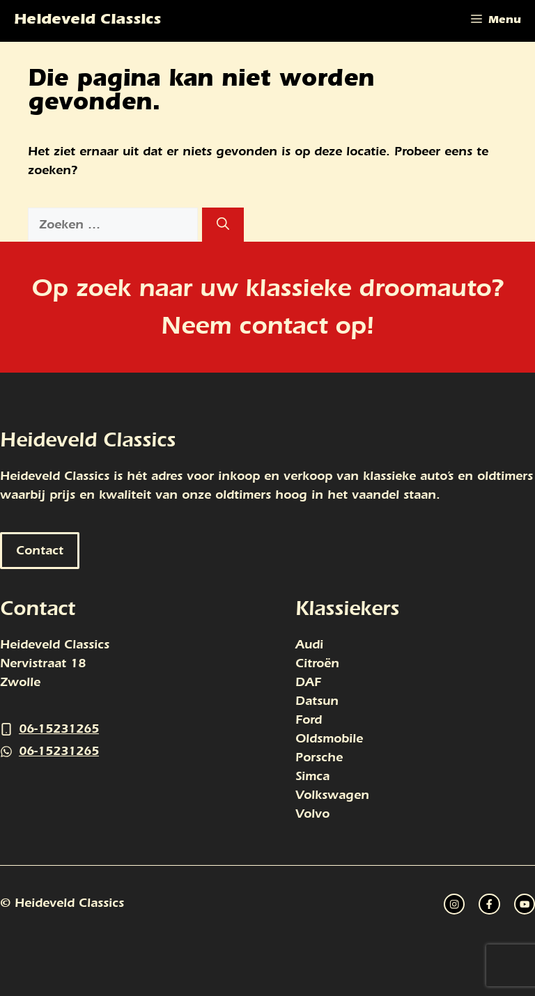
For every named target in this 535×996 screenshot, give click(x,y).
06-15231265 (59, 729)
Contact (39, 550)
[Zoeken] (223, 225)
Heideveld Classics (87, 21)
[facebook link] (524, 904)
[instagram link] (454, 904)
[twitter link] (489, 904)
